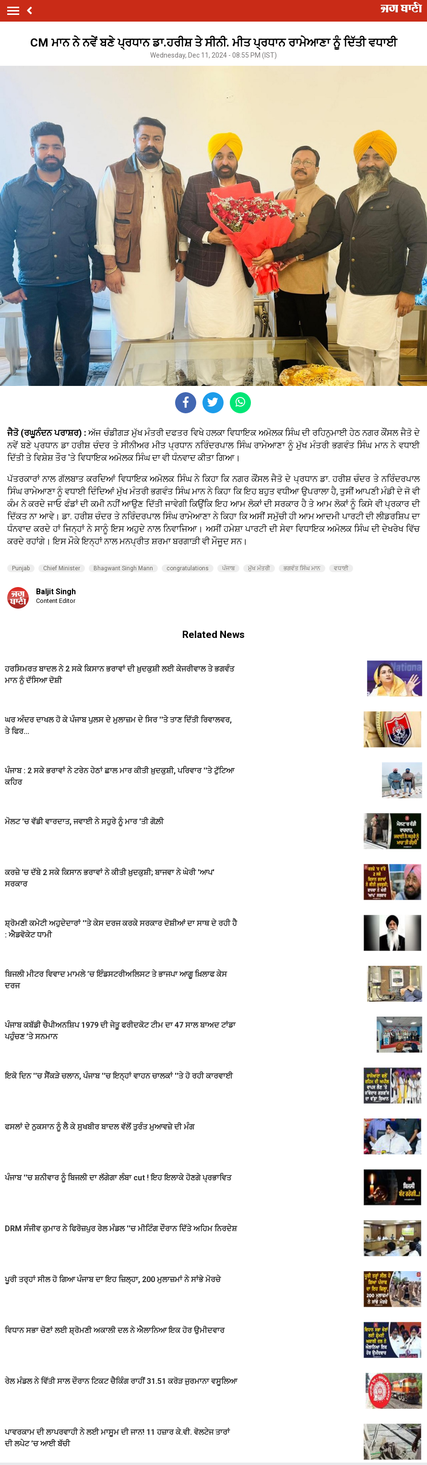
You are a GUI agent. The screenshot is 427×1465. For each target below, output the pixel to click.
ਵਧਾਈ (341, 568)
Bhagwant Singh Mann (123, 568)
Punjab (21, 568)
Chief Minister (61, 568)
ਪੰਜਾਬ (228, 568)
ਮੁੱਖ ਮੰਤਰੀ (259, 568)
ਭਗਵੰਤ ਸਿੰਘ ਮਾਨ (302, 568)
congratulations (187, 568)
